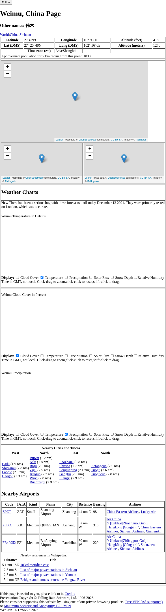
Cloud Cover (29, 277)
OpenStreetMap (87, 139)
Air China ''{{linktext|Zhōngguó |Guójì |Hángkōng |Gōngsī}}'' (127, 523)
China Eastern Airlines (123, 512)
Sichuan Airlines (132, 531)
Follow (6, 2)
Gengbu (65, 474)
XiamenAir (154, 531)
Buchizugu (37, 482)
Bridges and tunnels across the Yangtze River (52, 580)
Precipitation (78, 277)
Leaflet (59, 139)
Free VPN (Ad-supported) (144, 602)
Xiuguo (35, 474)
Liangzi (64, 478)
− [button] (7, 74)
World (4, 35)
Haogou (7, 476)
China (14, 35)
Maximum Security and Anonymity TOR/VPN (37, 606)
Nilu (33, 462)
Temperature (54, 277)
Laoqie (7, 472)
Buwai (34, 458)
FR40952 (9, 543)
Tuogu (95, 470)
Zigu (33, 470)
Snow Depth (124, 277)
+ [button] (7, 67)
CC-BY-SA (117, 139)
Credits (70, 594)
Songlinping (68, 470)
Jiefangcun (99, 466)
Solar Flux (101, 277)
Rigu (33, 466)
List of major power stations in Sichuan (48, 570)
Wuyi (34, 478)
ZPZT (6, 512)
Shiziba (64, 466)
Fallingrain (141, 139)
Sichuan (25, 35)
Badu (6, 464)
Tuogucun (98, 474)
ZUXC (7, 525)
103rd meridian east (34, 565)
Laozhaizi (66, 462)
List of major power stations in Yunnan (48, 575)
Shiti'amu (9, 468)
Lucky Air (148, 512)
